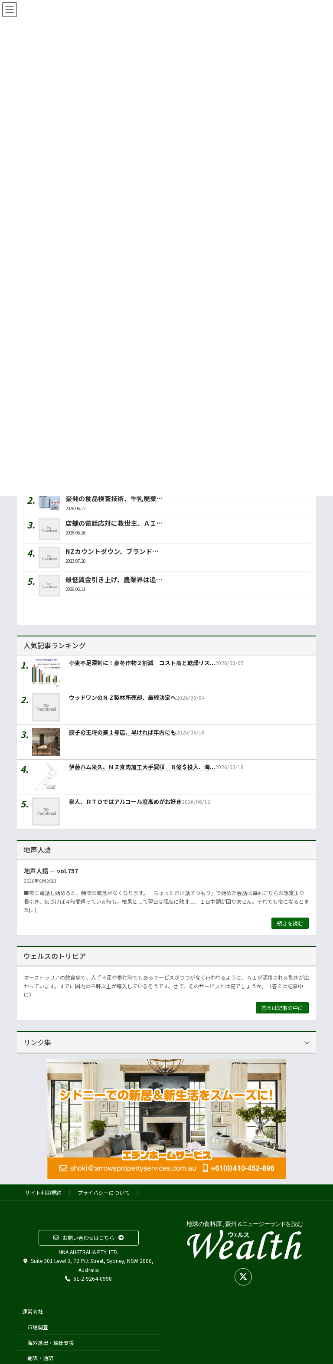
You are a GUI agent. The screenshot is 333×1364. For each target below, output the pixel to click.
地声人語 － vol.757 (51, 870)
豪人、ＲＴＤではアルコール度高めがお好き (125, 801)
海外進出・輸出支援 (50, 1342)
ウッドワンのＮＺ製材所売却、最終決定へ (122, 697)
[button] (89, 1238)
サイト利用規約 (43, 1192)
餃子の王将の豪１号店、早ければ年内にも (122, 732)
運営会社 (32, 1311)
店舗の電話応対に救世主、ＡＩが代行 (120, 523)
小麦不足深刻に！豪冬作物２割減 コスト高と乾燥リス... (142, 663)
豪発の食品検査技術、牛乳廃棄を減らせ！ (127, 498)
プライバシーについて (104, 1192)
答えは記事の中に (282, 1007)
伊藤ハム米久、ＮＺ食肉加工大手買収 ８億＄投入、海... (142, 767)
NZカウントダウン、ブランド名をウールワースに (137, 551)
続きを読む (290, 923)
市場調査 (37, 1327)
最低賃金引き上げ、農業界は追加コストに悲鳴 (133, 579)
